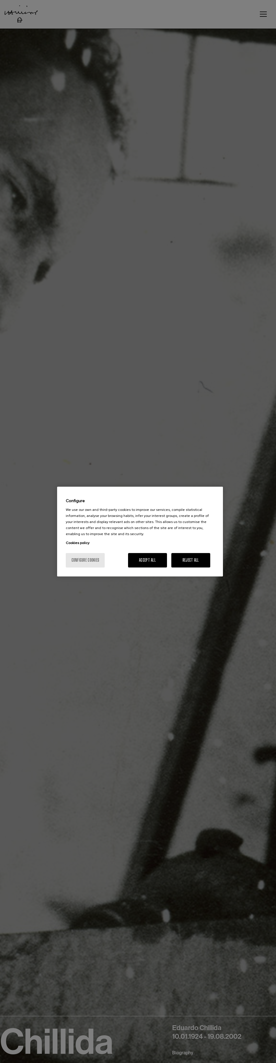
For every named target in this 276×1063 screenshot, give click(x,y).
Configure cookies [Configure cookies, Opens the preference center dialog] (85, 560)
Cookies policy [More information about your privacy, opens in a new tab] (77, 543)
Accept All (147, 560)
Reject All (191, 560)
